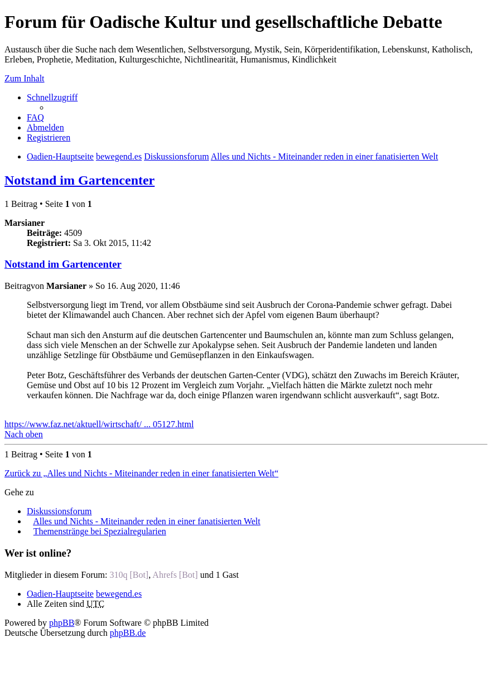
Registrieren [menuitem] (48, 137)
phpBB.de (128, 632)
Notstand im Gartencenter (79, 180)
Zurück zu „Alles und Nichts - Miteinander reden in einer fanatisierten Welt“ (141, 473)
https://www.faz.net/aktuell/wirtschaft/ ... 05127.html (99, 424)
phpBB (61, 622)
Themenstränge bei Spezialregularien (99, 531)
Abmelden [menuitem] (45, 127)
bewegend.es (119, 593)
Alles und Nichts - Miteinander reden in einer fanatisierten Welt (147, 521)
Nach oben (23, 434)
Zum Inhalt (24, 78)
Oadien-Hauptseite (60, 593)
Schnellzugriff (52, 97)
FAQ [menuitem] (35, 117)
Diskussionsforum (59, 511)
